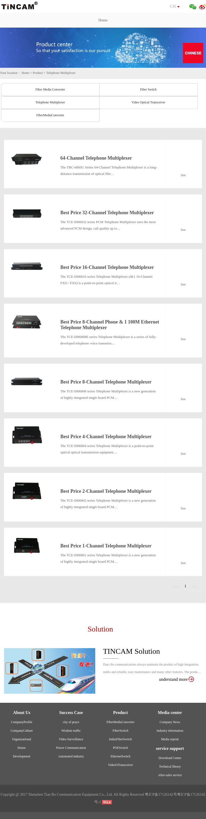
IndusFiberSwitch (120, 739)
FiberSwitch (120, 730)
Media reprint (170, 739)
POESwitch (120, 748)
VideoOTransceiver (120, 765)
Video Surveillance (71, 739)
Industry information (170, 730)
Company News (170, 722)
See (183, 175)
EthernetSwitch (120, 756)
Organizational (21, 739)
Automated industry (71, 756)
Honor (21, 748)
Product (38, 73)
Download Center (170, 758)
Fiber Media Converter (50, 89)
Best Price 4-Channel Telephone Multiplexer (106, 436)
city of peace (71, 722)
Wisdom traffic (71, 730)
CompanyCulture (21, 730)
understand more (176, 679)
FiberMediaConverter (50, 115)
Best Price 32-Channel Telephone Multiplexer (107, 212)
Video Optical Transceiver (148, 102)
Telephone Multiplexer (60, 73)
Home (103, 20)
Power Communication (71, 748)
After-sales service (170, 775)
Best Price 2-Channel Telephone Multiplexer (106, 491)
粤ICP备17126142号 (161, 794)
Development (21, 756)
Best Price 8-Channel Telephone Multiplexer (106, 382)
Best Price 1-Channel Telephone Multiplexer (106, 545)
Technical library (170, 766)
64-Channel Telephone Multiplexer (96, 158)
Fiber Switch (148, 89)
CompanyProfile (21, 722)
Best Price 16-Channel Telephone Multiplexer (107, 267)
